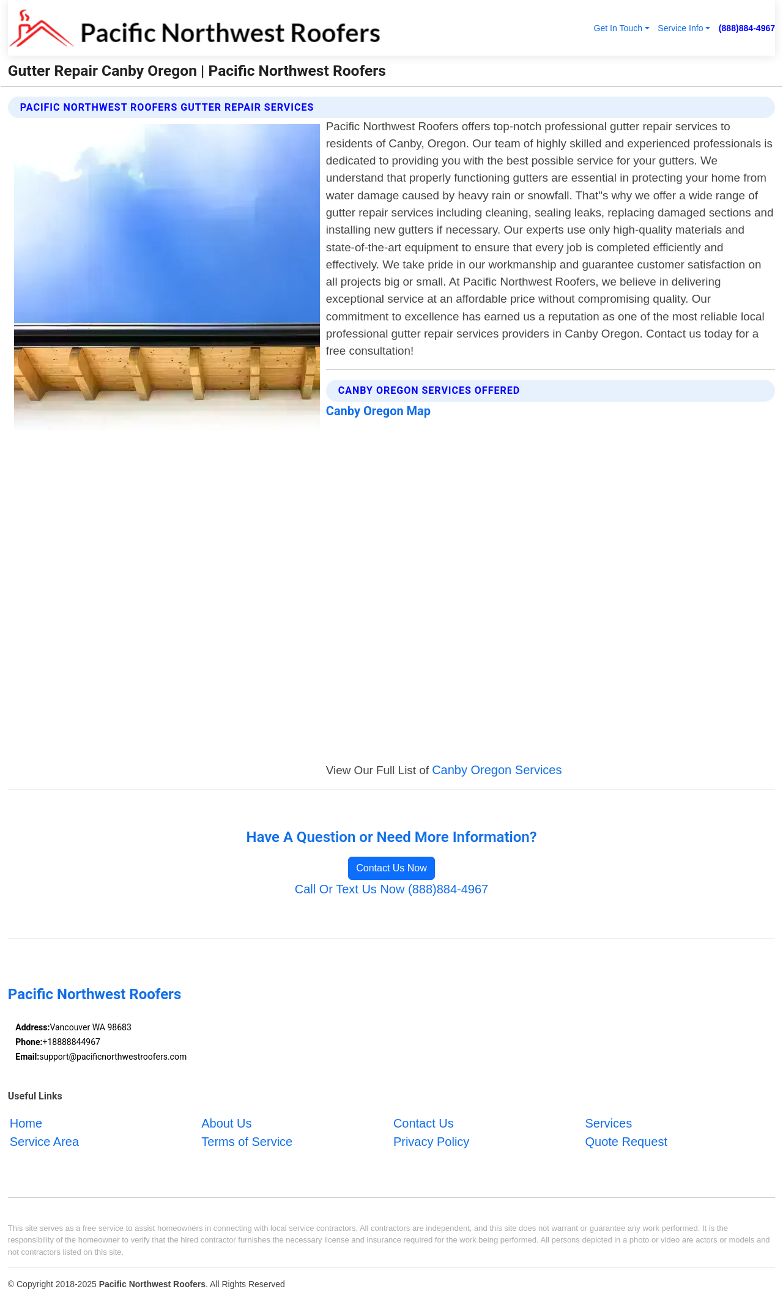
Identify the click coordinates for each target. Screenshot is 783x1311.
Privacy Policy (431, 1141)
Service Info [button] (680, 28)
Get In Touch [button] (617, 28)
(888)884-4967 (747, 28)
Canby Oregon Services (497, 770)
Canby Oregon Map (378, 411)
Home (26, 1123)
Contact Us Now (391, 868)
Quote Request (626, 1141)
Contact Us (423, 1123)
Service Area (44, 1141)
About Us (226, 1123)
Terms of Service (246, 1141)
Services (608, 1123)
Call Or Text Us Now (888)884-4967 (391, 889)
